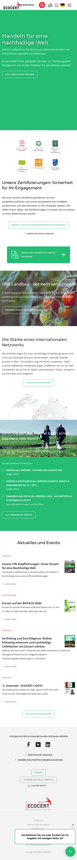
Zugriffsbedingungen (38, 825)
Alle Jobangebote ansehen (18, 515)
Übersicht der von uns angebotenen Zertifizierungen (38, 225)
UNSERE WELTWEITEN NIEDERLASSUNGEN (40, 760)
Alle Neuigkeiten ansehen (38, 714)
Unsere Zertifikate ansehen (40, 234)
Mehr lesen (10, 584)
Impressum (38, 821)
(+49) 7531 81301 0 (38, 786)
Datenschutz (38, 829)
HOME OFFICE (40, 472)
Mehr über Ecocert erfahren (20, 74)
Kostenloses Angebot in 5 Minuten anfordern (38, 255)
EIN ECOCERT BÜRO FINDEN (38, 383)
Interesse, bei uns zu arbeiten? (38, 780)
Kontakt (39, 772)
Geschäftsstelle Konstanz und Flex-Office (40, 500)
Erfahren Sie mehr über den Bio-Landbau (25, 310)
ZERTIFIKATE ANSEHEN (40, 755)
